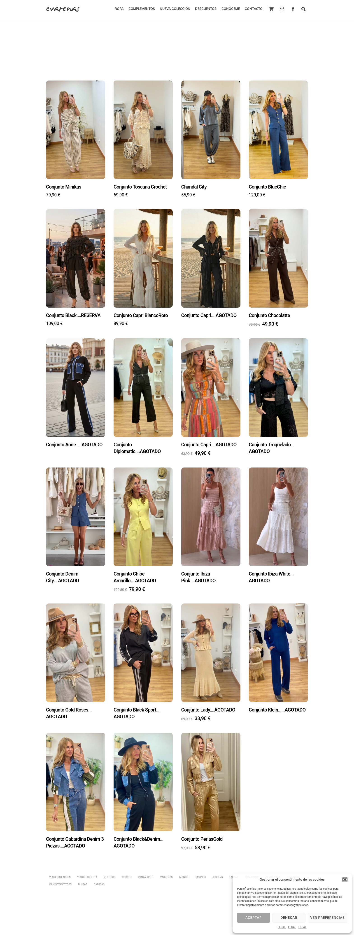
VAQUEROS (166, 880)
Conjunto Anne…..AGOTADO (75, 444)
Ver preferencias (327, 918)
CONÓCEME (230, 9)
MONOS (183, 880)
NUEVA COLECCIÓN (175, 9)
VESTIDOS (110, 880)
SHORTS (126, 880)
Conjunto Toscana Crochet (141, 185)
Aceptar (253, 918)
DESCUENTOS (206, 9)
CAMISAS (99, 887)
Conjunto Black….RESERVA (74, 314)
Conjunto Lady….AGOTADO (209, 711)
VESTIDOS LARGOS (60, 880)
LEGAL (282, 927)
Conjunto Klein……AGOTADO (278, 711)
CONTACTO (254, 9)
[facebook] (293, 8)
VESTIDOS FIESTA (87, 880)
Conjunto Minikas (64, 185)
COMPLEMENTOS (141, 9)
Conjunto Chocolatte (270, 314)
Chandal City (194, 185)
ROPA (119, 9)
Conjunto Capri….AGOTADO (209, 314)
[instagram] (281, 8)
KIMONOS (200, 880)
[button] (345, 879)
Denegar (289, 918)
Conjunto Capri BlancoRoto (141, 314)
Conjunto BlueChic (268, 185)
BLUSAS (82, 887)
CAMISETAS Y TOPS (60, 887)
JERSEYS (218, 880)
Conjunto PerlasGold (202, 841)
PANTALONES (146, 880)
